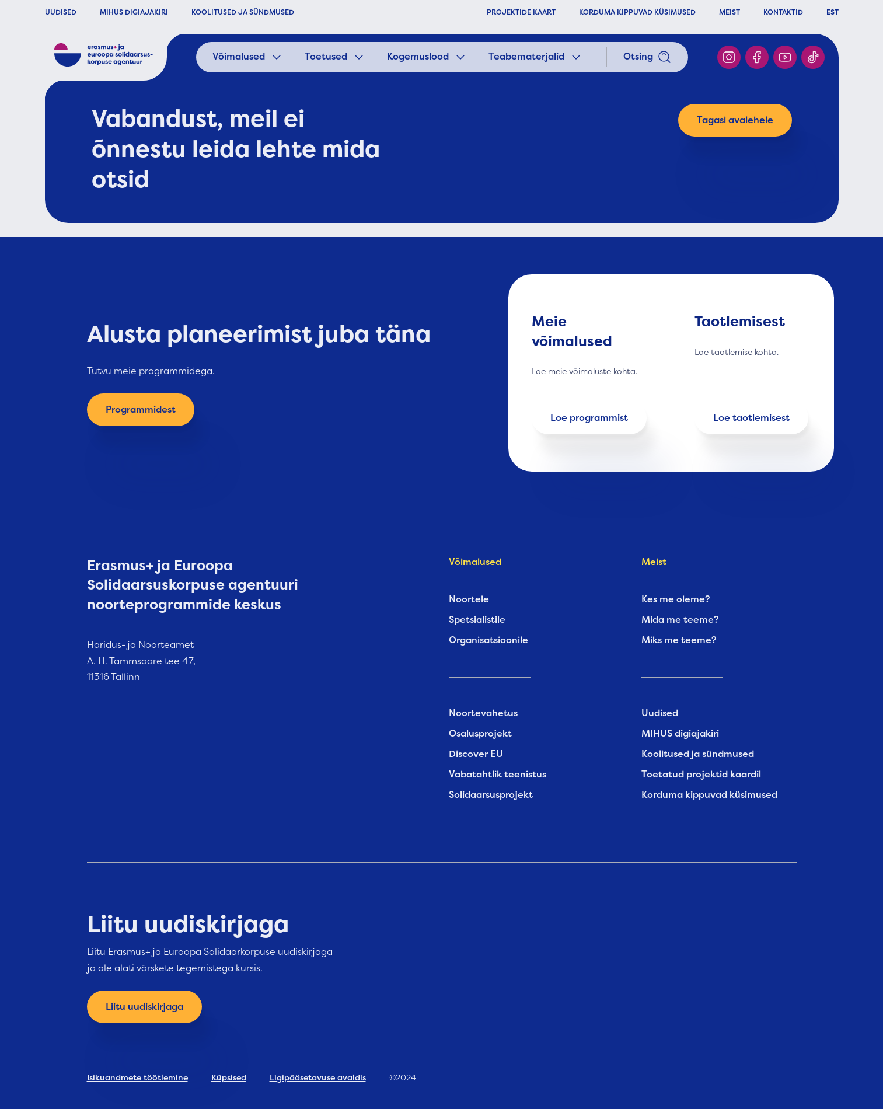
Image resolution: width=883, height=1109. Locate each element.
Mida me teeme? (680, 620)
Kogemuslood (427, 57)
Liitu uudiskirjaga (144, 1007)
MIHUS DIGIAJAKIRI (134, 12)
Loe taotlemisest (751, 418)
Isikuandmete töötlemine (137, 1077)
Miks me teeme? (679, 640)
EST (832, 12)
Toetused (335, 57)
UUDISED (60, 12)
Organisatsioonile (488, 640)
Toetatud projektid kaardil (701, 774)
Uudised (659, 713)
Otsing (647, 57)
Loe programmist (589, 418)
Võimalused (248, 57)
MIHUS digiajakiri (680, 733)
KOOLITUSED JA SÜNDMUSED (242, 12)
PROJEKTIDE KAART (521, 12)
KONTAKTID (783, 12)
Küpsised (228, 1077)
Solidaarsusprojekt (491, 795)
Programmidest (141, 409)
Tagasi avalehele (735, 120)
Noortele (469, 599)
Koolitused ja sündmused (697, 754)
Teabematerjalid (535, 57)
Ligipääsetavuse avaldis (318, 1077)
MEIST (729, 12)
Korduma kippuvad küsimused (709, 795)
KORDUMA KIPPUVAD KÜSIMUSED (637, 12)
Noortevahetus (483, 713)
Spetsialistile (477, 620)
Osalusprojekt (480, 733)
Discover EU (476, 754)
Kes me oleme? (675, 599)
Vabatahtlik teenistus (497, 774)
